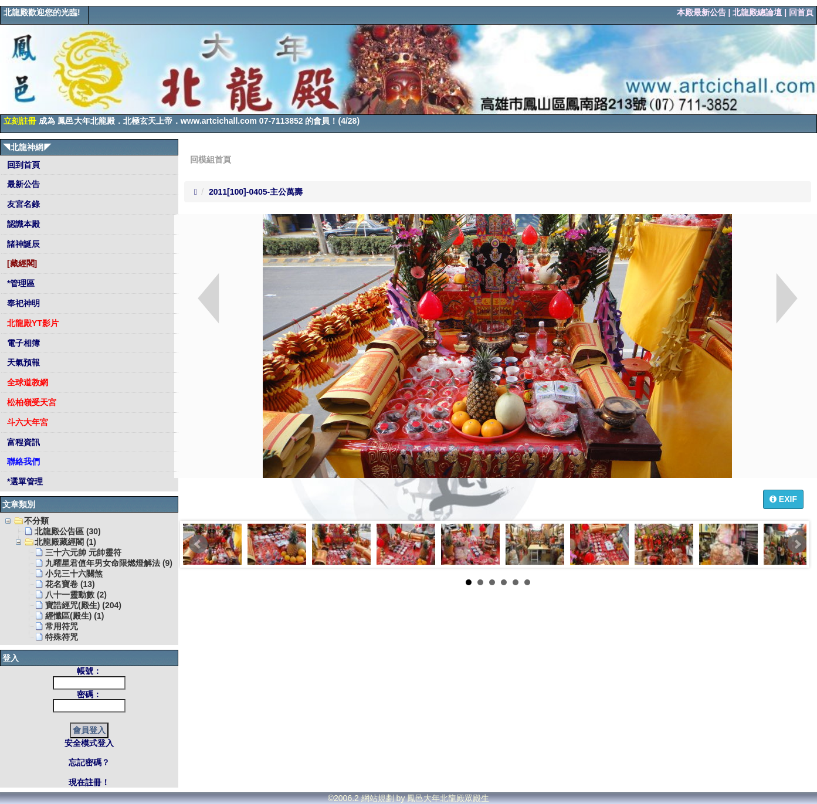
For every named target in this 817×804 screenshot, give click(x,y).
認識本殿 (22, 224)
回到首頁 (22, 164)
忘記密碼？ (89, 762)
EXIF (783, 499)
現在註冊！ (89, 782)
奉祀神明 (22, 303)
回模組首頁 (210, 159)
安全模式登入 (89, 743)
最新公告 (22, 184)
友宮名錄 (22, 204)
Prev (198, 544)
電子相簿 (22, 343)
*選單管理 (24, 481)
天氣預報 (22, 362)
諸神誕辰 (22, 244)
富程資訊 (22, 442)
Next (797, 544)
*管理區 (20, 283)
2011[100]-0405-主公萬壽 (256, 191)
